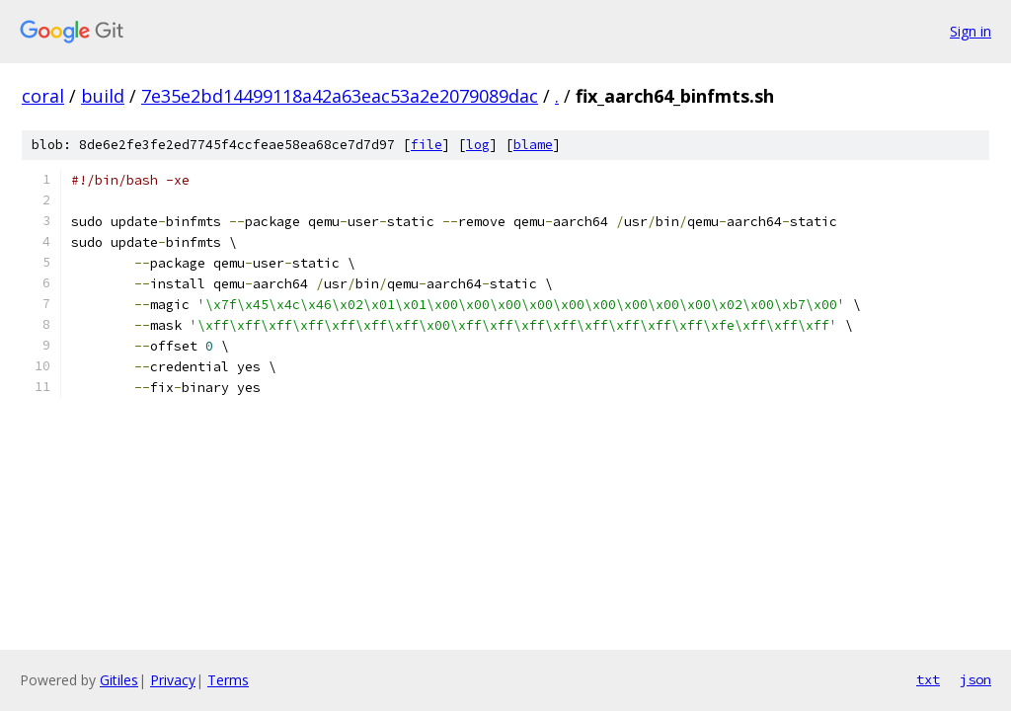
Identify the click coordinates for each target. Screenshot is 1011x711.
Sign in (970, 31)
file (426, 144)
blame (533, 144)
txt (928, 679)
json (975, 679)
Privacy (172, 680)
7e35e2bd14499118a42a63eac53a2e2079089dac (339, 96)
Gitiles (119, 680)
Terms (228, 680)
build (102, 96)
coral (43, 96)
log (478, 144)
